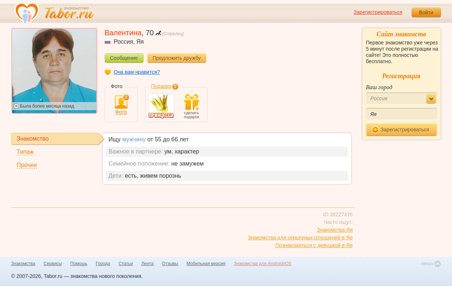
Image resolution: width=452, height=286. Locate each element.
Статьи (126, 263)
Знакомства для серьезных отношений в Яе (300, 237)
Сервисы (53, 263)
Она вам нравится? (137, 72)
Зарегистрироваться (378, 12)
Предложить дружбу (177, 58)
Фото (121, 105)
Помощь (78, 263)
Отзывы (170, 263)
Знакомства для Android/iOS (263, 263)
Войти (426, 12)
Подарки (161, 86)
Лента (147, 263)
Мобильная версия (206, 263)
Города (103, 263)
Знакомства (23, 263)
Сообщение (124, 58)
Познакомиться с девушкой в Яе (314, 245)
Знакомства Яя (335, 230)
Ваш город (379, 87)
